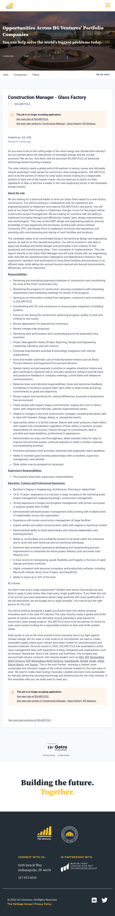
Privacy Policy (42, 904)
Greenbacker (71, 661)
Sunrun (34, 664)
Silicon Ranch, (16, 664)
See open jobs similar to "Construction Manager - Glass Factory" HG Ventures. (56, 123)
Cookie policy (63, 755)
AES (81, 657)
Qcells (92, 661)
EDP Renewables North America (44, 661)
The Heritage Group (19, 904)
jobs (5, 74)
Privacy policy (49, 755)
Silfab (100, 661)
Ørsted (84, 661)
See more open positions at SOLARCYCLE (29, 720)
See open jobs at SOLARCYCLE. (32, 119)
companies (20, 74)
